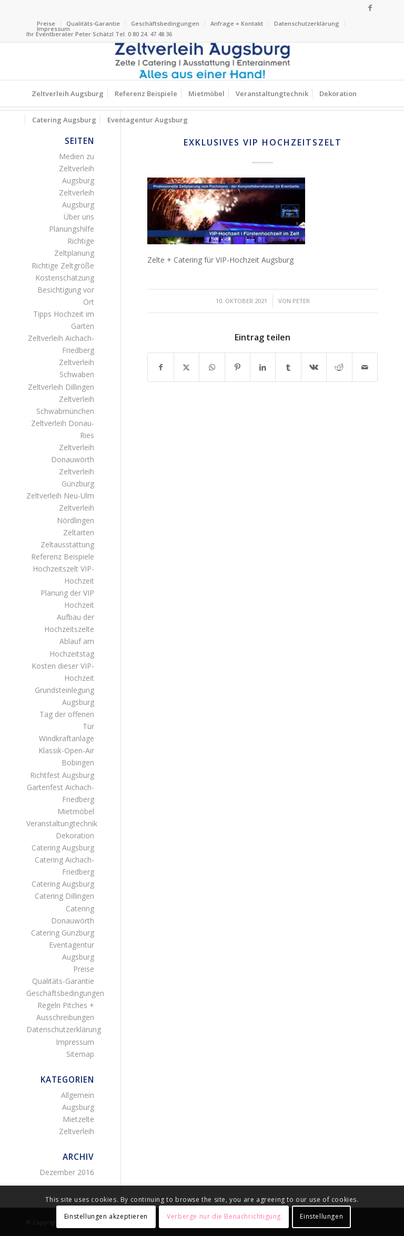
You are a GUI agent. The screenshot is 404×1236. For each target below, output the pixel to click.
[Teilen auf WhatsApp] (211, 367)
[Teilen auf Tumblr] (288, 367)
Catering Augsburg (63, 848)
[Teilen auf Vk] (313, 367)
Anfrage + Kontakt (236, 23)
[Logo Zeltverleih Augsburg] (202, 61)
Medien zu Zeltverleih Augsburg (76, 168)
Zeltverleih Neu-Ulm (60, 496)
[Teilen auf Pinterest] (237, 367)
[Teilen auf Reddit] (339, 367)
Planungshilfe (71, 229)
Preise (83, 969)
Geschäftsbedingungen (165, 23)
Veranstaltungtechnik (61, 823)
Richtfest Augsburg (62, 775)
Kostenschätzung (64, 278)
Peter (301, 301)
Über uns (79, 217)
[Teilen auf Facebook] (160, 367)
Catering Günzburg (62, 933)
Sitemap (80, 1054)
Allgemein (77, 1095)
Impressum (53, 29)
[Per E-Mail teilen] (365, 367)
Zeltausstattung (67, 544)
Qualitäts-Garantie (93, 23)
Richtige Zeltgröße (63, 266)
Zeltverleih (76, 1131)
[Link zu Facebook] (370, 8)
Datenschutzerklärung (306, 23)
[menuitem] (93, 23)
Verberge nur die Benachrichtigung (224, 1216)
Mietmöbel (75, 811)
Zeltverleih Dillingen (61, 387)
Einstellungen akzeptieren (106, 1216)
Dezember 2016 (66, 1172)
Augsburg (78, 1107)
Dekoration (75, 835)
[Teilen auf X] (186, 367)
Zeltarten (78, 532)
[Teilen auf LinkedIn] (262, 367)
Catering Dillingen (64, 896)
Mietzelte (78, 1119)
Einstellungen (321, 1216)
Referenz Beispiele (62, 557)
